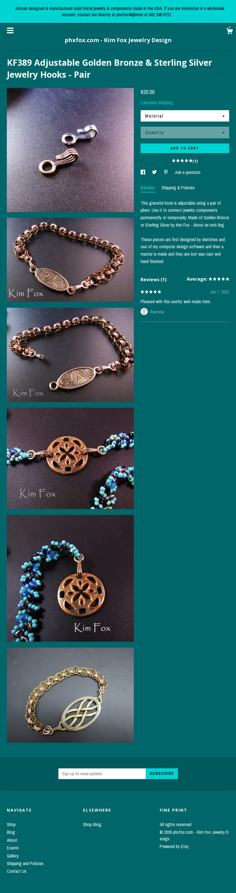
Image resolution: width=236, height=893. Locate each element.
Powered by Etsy (174, 846)
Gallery (13, 856)
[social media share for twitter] (155, 172)
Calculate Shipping (157, 102)
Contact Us (16, 871)
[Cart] (229, 32)
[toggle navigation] (10, 30)
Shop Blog (92, 824)
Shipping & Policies (178, 187)
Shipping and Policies (25, 863)
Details (148, 187)
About (12, 840)
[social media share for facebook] (143, 172)
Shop (11, 824)
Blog (11, 832)
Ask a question (187, 172)
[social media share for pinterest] (166, 172)
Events (13, 848)
